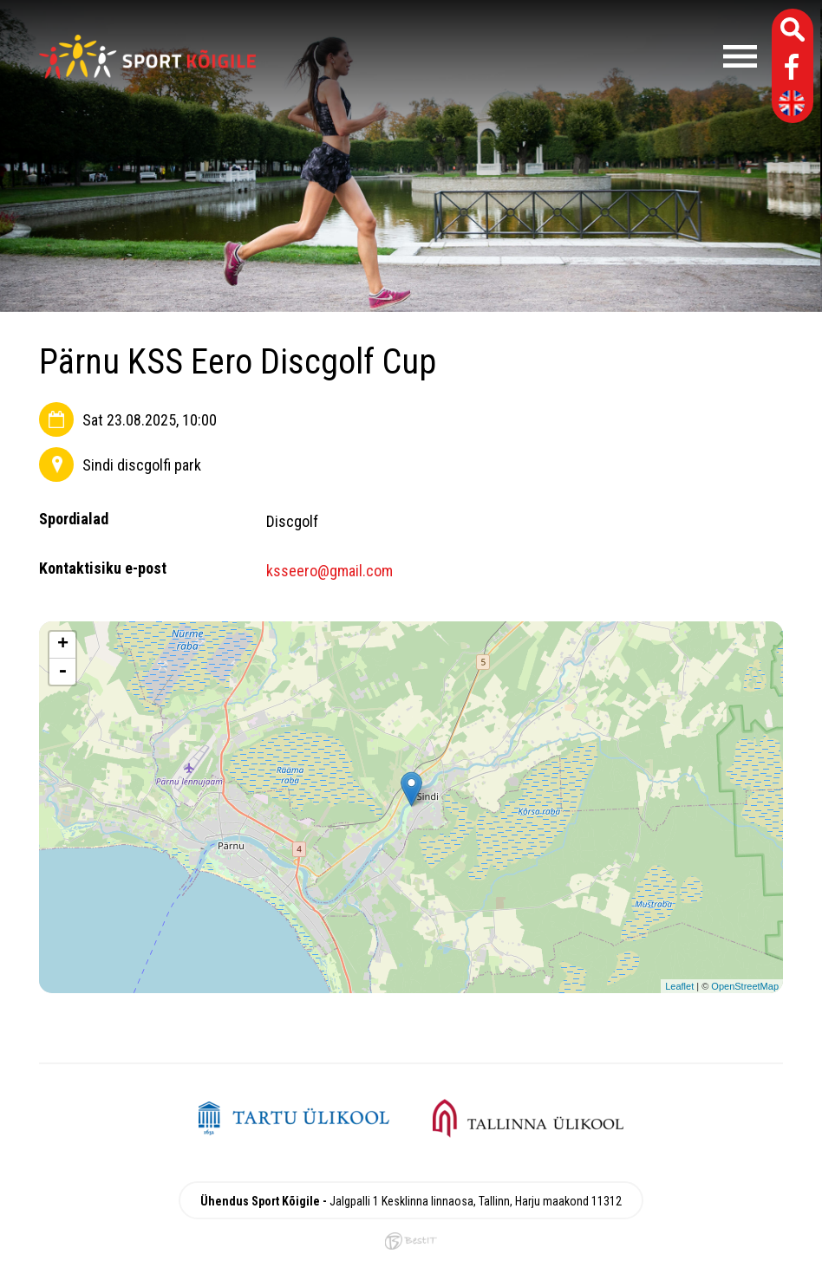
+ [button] (62, 645)
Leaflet (679, 986)
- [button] (62, 672)
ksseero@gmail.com (329, 571)
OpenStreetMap (745, 986)
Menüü (515, 56)
